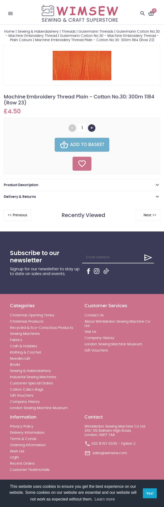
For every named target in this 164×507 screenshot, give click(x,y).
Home (9, 31)
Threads (69, 31)
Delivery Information (27, 433)
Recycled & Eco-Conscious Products (41, 328)
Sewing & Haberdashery (38, 31)
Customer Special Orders (31, 383)
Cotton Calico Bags (26, 389)
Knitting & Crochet (25, 352)
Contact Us (94, 315)
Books (15, 364)
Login (14, 457)
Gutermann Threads (96, 31)
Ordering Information (28, 445)
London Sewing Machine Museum (39, 408)
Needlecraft (20, 359)
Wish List (17, 451)
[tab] (82, 185)
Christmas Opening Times (32, 315)
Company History (25, 402)
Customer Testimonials (29, 470)
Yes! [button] (150, 493)
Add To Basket (82, 144)
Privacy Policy (21, 426)
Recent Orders (22, 463)
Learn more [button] (104, 499)
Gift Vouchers (21, 395)
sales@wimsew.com (109, 453)
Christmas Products (26, 321)
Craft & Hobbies (23, 346)
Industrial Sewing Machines (33, 377)
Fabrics (16, 340)
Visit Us (90, 332)
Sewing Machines (25, 334)
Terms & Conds (23, 439)
